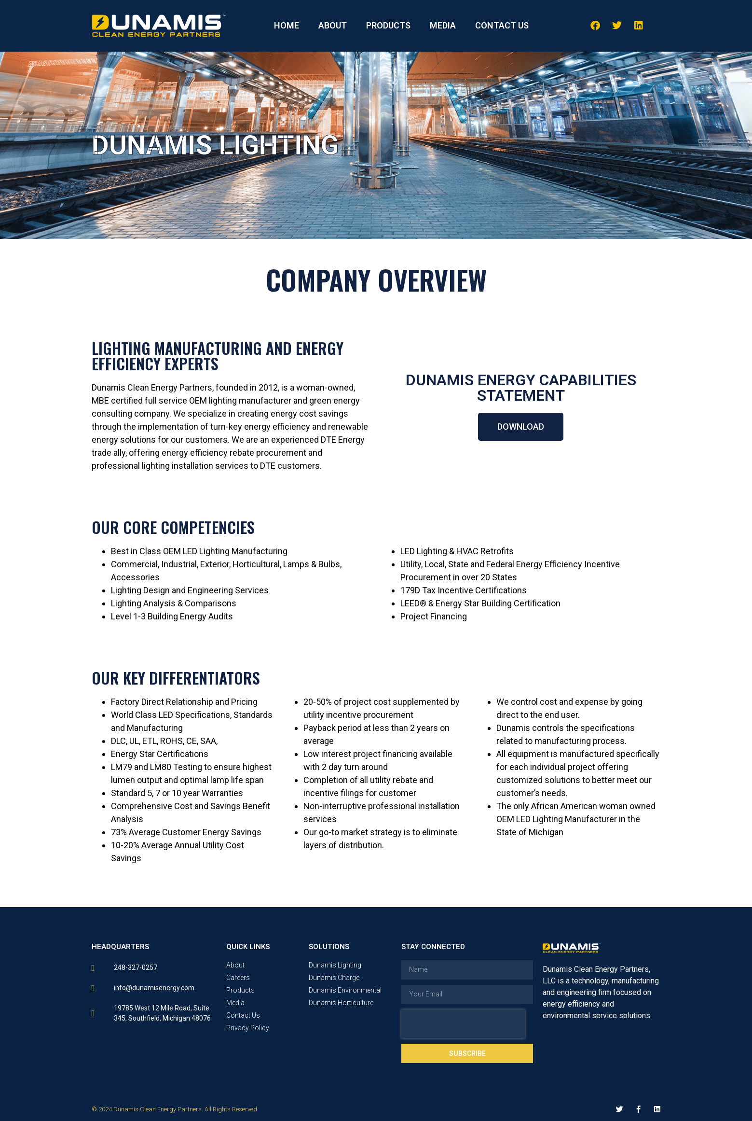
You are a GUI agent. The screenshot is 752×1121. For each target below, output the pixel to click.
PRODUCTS (388, 25)
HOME (286, 25)
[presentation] (463, 1023)
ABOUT (332, 25)
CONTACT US (502, 25)
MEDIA (443, 25)
